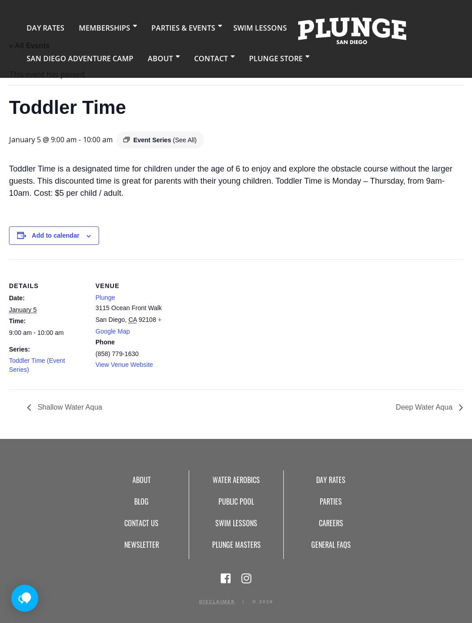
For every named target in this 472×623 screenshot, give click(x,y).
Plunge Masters (236, 544)
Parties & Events (164, 27)
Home (319, 29)
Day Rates (41, 27)
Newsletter (141, 544)
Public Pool (236, 501)
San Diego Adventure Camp (71, 56)
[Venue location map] (229, 321)
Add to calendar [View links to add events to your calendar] (56, 235)
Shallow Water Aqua (69, 407)
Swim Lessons (232, 27)
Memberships (92, 27)
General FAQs (331, 544)
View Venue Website (124, 364)
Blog (141, 501)
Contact (186, 56)
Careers (331, 523)
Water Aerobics (236, 479)
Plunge (105, 297)
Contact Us (141, 523)
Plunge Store (245, 56)
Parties (331, 501)
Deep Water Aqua (425, 407)
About (140, 56)
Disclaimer (217, 601)
